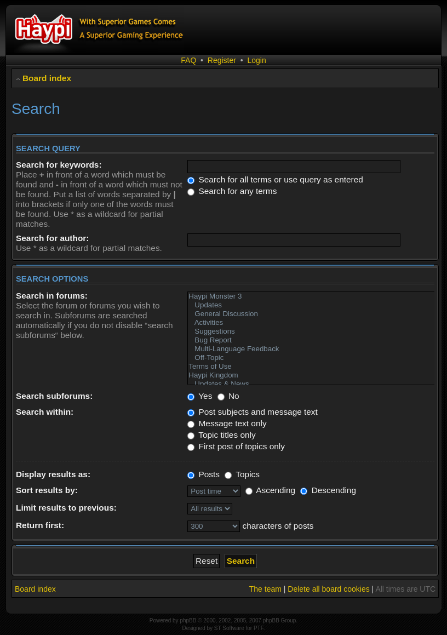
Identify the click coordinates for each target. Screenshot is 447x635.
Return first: (40, 525)
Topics (242, 474)
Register (222, 60)
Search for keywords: (59, 164)
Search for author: (52, 238)
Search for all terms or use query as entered (275, 179)
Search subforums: (54, 396)
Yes (199, 396)
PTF (258, 628)
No (228, 396)
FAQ (188, 60)
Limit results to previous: (66, 507)
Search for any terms (232, 191)
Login (256, 60)
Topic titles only (221, 434)
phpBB (188, 620)
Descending (328, 490)
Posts (203, 474)
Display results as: (53, 474)
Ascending (270, 490)
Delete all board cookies (328, 589)
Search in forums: (52, 295)
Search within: (44, 411)
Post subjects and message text (252, 411)
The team (265, 589)
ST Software (229, 628)
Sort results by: (47, 490)
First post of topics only (236, 446)
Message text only (226, 423)
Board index (46, 78)
